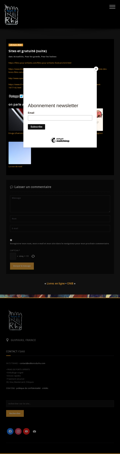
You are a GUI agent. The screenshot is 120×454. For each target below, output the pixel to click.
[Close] (96, 69)
